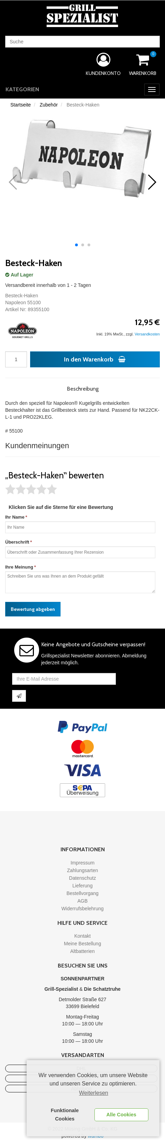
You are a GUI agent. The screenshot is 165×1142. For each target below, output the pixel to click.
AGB (82, 901)
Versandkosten (147, 334)
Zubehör (49, 105)
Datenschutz (82, 878)
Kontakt (82, 936)
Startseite (20, 105)
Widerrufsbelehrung (82, 908)
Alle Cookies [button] (121, 1114)
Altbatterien (82, 951)
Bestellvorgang (82, 893)
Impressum (82, 863)
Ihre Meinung (19, 567)
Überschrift (17, 542)
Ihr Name (15, 517)
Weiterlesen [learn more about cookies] (93, 1093)
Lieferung (82, 885)
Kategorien (22, 89)
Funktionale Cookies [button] (65, 1115)
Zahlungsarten (82, 870)
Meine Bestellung (82, 943)
